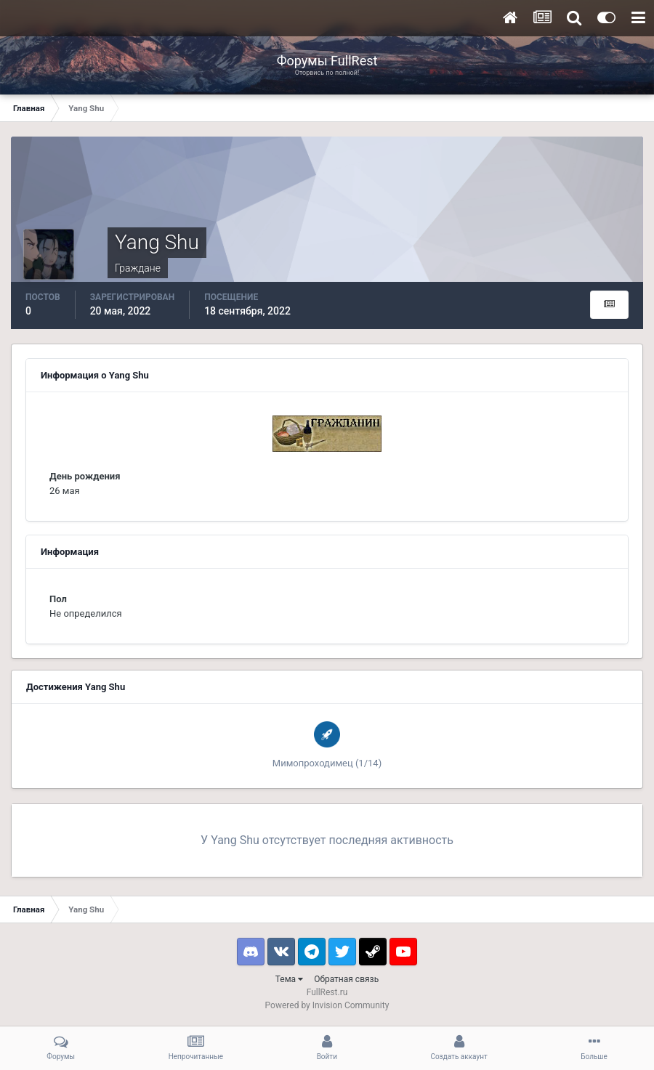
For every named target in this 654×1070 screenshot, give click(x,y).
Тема (289, 979)
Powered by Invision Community (327, 1005)
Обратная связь (346, 979)
